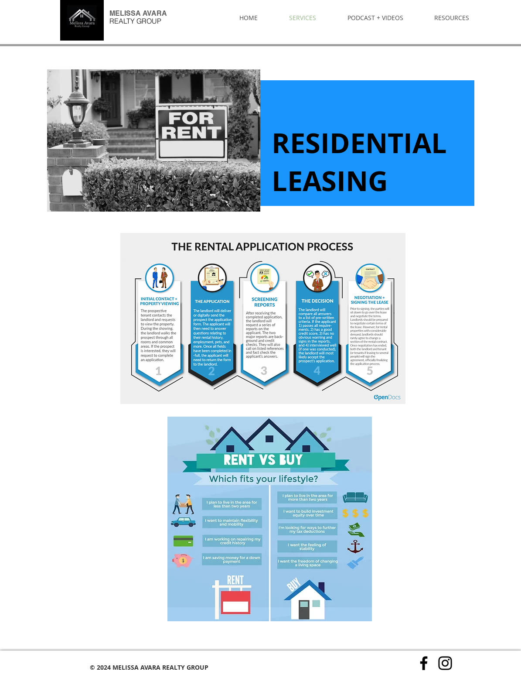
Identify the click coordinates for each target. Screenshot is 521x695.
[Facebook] (424, 663)
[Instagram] (445, 663)
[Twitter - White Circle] (457, 665)
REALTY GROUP (135, 21)
